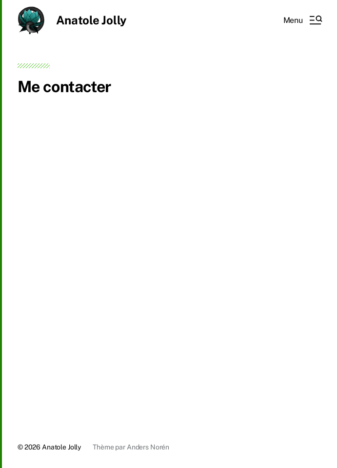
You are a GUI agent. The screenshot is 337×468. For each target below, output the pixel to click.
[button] (302, 20)
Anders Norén (148, 447)
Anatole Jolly (91, 20)
